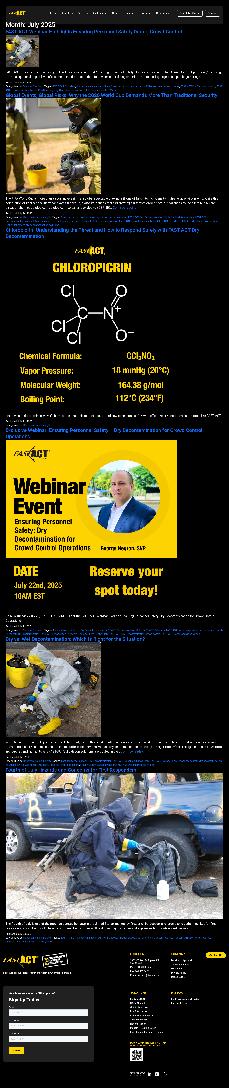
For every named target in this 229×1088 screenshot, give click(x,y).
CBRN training (46, 90)
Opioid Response (139, 1006)
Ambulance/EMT (138, 1019)
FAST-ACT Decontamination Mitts (97, 90)
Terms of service (180, 963)
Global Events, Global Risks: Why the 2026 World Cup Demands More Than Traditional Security (113, 95)
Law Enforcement (139, 1010)
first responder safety (211, 629)
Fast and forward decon (64, 220)
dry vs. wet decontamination (111, 217)
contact (212, 13)
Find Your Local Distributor (185, 998)
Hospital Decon (138, 1023)
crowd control (171, 86)
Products (82, 13)
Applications (100, 13)
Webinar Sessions (33, 86)
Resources (162, 13)
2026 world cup (154, 86)
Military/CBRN (137, 998)
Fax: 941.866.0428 (139, 970)
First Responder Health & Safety (146, 1031)
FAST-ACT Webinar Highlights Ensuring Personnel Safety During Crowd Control (95, 32)
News (115, 13)
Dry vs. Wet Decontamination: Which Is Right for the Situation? (77, 638)
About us (67, 13)
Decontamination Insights (37, 217)
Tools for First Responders (179, 217)
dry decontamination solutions (93, 86)
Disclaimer (177, 968)
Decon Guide (178, 976)
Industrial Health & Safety (143, 1027)
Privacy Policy (178, 972)
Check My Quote (190, 13)
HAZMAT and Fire (139, 1002)
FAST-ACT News (179, 1002)
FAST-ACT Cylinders (64, 86)
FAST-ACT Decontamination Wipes (181, 633)
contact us (215, 954)
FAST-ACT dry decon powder (196, 220)
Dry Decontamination (66, 90)
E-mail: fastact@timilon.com (145, 974)
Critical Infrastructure (141, 1014)
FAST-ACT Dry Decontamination (197, 86)
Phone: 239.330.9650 (141, 966)
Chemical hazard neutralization (128, 86)
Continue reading (124, 207)
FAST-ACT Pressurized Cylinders (59, 633)
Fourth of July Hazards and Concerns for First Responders (72, 769)
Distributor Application (183, 959)
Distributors (145, 13)
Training (128, 13)
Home (53, 13)
